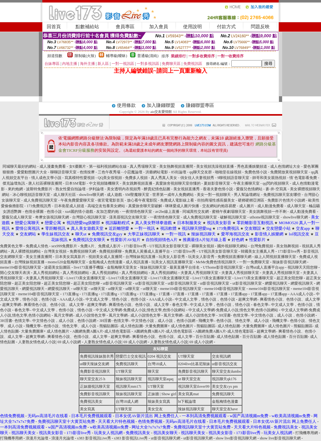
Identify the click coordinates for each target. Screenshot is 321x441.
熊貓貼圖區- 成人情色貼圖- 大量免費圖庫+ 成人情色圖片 (146, 326)
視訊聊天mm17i (128, 386)
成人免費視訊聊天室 (40, 200)
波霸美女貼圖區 (57, 267)
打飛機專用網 (306, 433)
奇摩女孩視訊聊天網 (52, 217)
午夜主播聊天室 (246, 183)
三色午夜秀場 (109, 172)
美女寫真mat (188, 394)
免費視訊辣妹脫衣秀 (97, 356)
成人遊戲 (114, 194)
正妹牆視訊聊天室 (95, 386)
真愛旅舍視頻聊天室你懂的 (178, 183)
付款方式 (226, 26)
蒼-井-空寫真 (276, 189)
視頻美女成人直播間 (105, 257)
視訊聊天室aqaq (161, 379)
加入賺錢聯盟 (161, 105)
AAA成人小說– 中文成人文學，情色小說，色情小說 (103, 299)
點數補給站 (87, 26)
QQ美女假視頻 (110, 178)
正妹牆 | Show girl (162, 394)
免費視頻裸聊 (110, 251)
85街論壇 (178, 172)
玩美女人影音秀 (172, 257)
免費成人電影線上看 (177, 200)
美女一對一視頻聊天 (214, 194)
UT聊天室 (186, 356)
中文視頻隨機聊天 (104, 183)
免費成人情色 (37, 246)
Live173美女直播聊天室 (85, 278)
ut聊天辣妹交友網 (94, 364)
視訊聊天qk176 (224, 379)
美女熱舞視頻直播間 (176, 166)
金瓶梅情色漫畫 (225, 401)
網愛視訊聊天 (276, 283)
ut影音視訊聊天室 (117, 283)
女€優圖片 (77, 166)
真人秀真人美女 (164, 178)
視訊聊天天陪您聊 (302, 267)
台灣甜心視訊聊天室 (89, 217)
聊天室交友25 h (92, 379)
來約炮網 (15, 189)
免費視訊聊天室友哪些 (282, 194)
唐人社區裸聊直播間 (45, 183)
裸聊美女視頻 (203, 246)
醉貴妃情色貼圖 (157, 189)
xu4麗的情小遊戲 (79, 211)
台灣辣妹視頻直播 (29, 262)
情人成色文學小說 (46, 178)
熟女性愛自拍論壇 (70, 189)
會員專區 (125, 26)
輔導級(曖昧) (116, 56)
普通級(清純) (148, 56)
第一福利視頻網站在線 (108, 166)
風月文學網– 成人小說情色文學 (80, 315)
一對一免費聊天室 (254, 262)
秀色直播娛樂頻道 (252, 166)
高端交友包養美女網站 (106, 206)
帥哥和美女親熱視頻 (269, 178)
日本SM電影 (75, 183)
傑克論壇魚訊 (14, 183)
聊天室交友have (225, 409)
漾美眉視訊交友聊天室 (128, 217)
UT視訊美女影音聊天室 (169, 246)
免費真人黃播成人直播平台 (147, 251)
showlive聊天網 (91, 194)
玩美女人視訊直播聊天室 (172, 262)
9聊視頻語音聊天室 (233, 178)
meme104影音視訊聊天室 (20, 267)
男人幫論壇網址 (247, 194)
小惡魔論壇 (133, 172)
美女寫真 (87, 409)
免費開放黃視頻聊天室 (289, 172)
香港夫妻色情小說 (218, 189)
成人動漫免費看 (270, 206)
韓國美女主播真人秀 (258, 251)
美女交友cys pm (225, 386)
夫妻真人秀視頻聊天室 (199, 272)
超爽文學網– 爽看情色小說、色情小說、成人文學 (279, 299)
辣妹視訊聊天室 (153, 267)
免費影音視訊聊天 (95, 371)
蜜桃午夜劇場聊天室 (229, 211)
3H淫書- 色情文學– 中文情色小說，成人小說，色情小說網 (266, 315)
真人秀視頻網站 (46, 272)
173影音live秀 (135, 246)
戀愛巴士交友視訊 (131, 356)
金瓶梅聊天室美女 (122, 267)
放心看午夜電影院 (142, 200)
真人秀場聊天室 (143, 166)
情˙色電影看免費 (303, 178)
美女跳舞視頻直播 (137, 183)
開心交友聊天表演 (15, 272)
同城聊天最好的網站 (19, 166)
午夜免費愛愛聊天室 (77, 200)
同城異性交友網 (195, 211)
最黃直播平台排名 (185, 267)
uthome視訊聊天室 (265, 217)
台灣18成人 (157, 364)
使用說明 (192, 26)
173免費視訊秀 (39, 206)
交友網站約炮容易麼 (219, 206)
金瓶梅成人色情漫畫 (106, 262)
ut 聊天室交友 (189, 379)
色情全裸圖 (34, 211)
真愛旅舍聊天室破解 (145, 206)
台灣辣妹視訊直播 (140, 257)
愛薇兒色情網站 (249, 189)
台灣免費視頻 (261, 246)
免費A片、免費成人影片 (100, 246)
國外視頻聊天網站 (232, 246)
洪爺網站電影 (156, 172)
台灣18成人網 (127, 401)
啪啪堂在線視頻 (228, 172)
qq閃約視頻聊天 (276, 183)
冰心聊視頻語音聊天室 (31, 194)
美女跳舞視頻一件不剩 (268, 211)
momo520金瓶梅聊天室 (67, 262)
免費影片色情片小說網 (286, 200)
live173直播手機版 (89, 267)
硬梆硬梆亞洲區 (251, 200)
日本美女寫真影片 (70, 257)
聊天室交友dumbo (226, 371)
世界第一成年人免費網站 (173, 194)
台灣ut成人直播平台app (265, 267)
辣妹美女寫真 (159, 401)
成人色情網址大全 (285, 166)
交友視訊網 (221, 356)
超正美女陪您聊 (289, 278)
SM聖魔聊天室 (137, 194)
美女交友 (155, 409)
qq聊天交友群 (200, 172)
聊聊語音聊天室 (63, 172)
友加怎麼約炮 (107, 211)
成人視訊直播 (137, 262)
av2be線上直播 (167, 211)
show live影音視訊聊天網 (236, 438)
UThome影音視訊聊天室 (223, 267)
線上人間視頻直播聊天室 (275, 257)
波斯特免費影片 (39, 189)
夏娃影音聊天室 (217, 183)
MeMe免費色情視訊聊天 (216, 262)
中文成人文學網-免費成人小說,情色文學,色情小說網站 (140, 310)
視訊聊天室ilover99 (193, 386)
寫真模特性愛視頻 (80, 178)
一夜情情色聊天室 (137, 211)
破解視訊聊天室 (233, 217)
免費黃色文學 (11, 246)
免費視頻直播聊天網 (234, 257)
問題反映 (260, 26)
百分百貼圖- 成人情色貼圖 (217, 336)
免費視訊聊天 (127, 364)
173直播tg (70, 294)
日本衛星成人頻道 (69, 206)
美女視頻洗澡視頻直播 (215, 166)
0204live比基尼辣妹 (194, 364)
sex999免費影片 (64, 246)
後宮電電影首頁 (110, 200)
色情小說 (54, 211)
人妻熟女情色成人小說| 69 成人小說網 (49, 342)
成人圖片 (246, 206)
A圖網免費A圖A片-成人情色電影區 (101, 331)
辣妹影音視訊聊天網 (289, 262)
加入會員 (158, 26)
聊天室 (153, 371)
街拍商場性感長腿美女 (216, 200)
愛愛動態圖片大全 (32, 172)
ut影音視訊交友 (224, 364)
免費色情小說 (256, 172)
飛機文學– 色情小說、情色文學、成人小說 (233, 320)
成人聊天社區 (64, 194)
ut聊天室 (80, 288)
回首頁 (54, 26)
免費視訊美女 (91, 401)
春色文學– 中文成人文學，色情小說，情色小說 (211, 304)
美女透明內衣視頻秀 (124, 189)
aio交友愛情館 (161, 111)
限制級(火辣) (85, 56)
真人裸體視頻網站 (26, 251)
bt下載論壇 (187, 401)
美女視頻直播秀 (186, 189)
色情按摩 (87, 172)
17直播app (239, 294)
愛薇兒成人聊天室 (17, 217)
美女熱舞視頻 (287, 246)
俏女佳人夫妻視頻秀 (197, 178)
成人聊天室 (296, 206)
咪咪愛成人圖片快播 (182, 206)
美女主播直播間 (39, 257)
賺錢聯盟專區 (200, 105)
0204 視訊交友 (159, 356)
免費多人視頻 (136, 178)
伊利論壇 (96, 189)
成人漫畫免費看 (52, 166)
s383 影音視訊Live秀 (94, 438)
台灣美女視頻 (55, 251)
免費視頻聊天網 (83, 251)
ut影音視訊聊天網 (165, 438)
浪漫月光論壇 (37, 438)
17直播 (164, 294)
